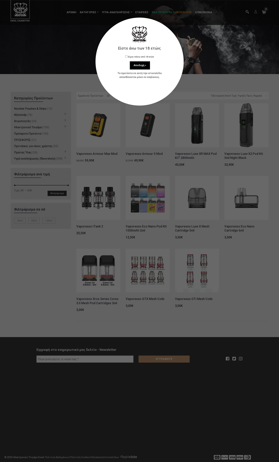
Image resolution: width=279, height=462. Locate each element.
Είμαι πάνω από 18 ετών (139, 56)
